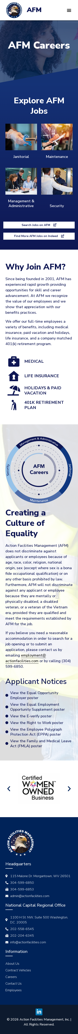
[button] (69, 10)
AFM (34, 9)
